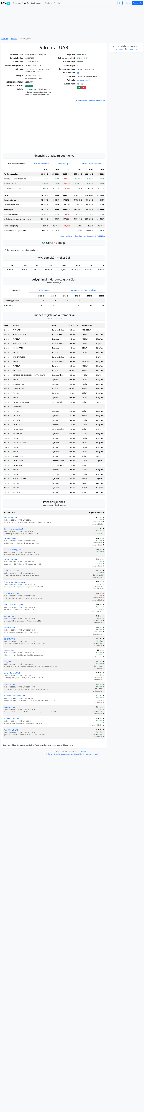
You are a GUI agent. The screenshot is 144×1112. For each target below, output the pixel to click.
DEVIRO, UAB (9, 661)
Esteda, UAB (9, 672)
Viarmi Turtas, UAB (12, 695)
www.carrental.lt (84, 80)
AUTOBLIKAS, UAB (12, 741)
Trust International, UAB (14, 604)
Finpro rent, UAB (11, 581)
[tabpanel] (54, 224)
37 (78, 72)
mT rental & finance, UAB (14, 718)
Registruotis (137, 3)
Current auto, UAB (12, 616)
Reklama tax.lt (85, 774)
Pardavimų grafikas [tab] (65, 186)
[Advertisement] (23, 149)
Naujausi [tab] (16, 312)
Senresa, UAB (9, 650)
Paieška (57, 3)
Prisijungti (127, 3)
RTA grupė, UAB (10, 540)
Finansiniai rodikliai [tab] (41, 186)
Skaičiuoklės (36, 3)
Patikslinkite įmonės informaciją (90, 100)
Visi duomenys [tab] (45, 312)
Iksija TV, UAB (9, 707)
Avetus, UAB (9, 638)
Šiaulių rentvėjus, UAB (13, 551)
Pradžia (4, 38)
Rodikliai (48, 3)
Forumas (17, 3)
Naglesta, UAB (10, 729)
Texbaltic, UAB (10, 561)
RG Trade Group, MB (12, 572)
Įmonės (25, 3)
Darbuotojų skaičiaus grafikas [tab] (83, 312)
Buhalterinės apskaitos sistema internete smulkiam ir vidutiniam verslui (72, 776)
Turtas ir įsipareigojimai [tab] (91, 186)
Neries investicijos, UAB (14, 627)
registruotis (133, 49)
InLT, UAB (8, 684)
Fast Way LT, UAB (11, 752)
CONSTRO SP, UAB (11, 593)
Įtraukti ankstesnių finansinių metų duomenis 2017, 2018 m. (82, 258)
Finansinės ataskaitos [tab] (16, 186)
